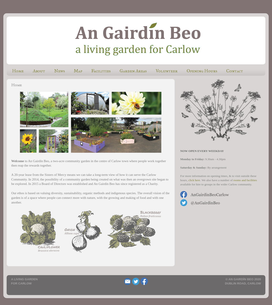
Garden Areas (133, 70)
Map (78, 70)
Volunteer (167, 70)
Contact (234, 70)
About (39, 70)
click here (194, 180)
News (59, 70)
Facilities (101, 70)
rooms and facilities (245, 180)
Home (18, 70)
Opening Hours (202, 70)
